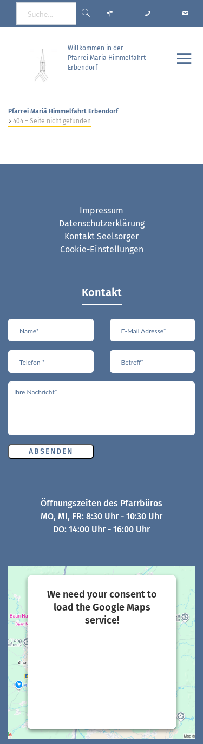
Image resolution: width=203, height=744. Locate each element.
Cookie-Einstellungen (101, 249)
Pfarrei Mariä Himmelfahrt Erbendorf (63, 111)
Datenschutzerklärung (102, 223)
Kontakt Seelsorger (101, 236)
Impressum (101, 210)
